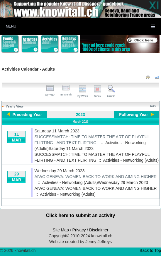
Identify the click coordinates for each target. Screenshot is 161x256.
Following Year (133, 114)
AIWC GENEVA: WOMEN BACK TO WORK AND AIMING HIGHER (95, 176)
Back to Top (150, 250)
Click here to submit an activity (80, 215)
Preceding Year (27, 114)
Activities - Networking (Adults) (131, 160)
